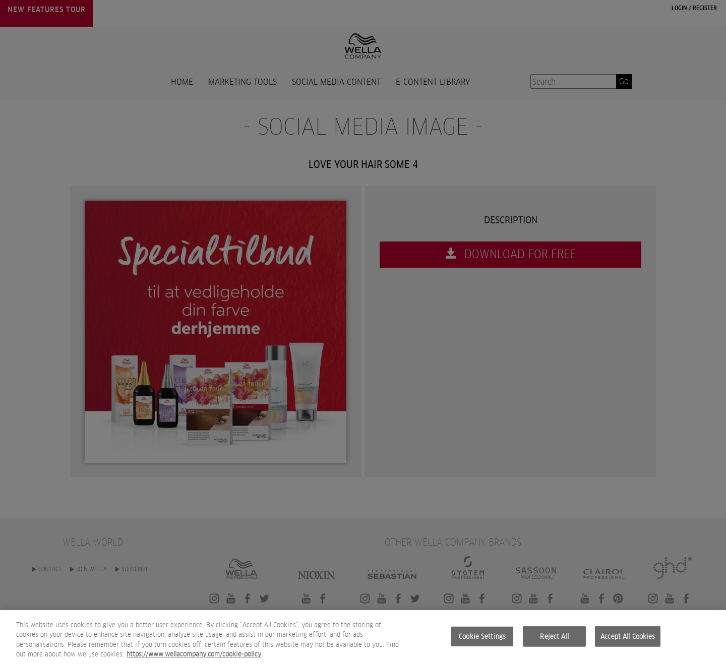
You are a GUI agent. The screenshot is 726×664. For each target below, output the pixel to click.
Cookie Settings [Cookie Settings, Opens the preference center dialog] (482, 643)
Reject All (554, 643)
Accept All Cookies (627, 643)
